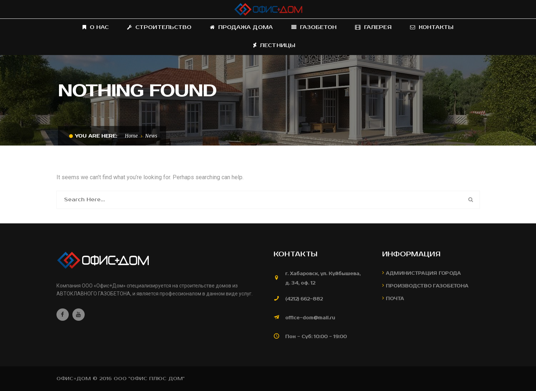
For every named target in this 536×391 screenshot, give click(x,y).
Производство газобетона (427, 286)
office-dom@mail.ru (310, 318)
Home (131, 136)
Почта (395, 299)
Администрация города (423, 273)
